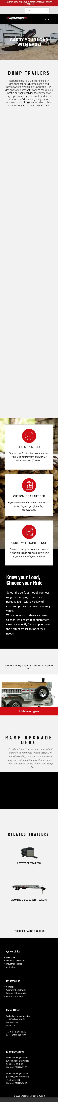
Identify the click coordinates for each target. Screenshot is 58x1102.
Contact (10, 986)
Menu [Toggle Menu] (46, 19)
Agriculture (11, 967)
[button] (4, 695)
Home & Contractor (15, 960)
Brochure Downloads (16, 993)
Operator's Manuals (15, 996)
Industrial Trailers (14, 963)
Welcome (10, 957)
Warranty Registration (16, 990)
